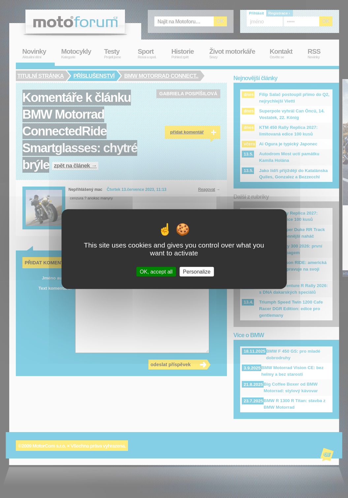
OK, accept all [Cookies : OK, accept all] (156, 272)
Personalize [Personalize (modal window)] (197, 272)
